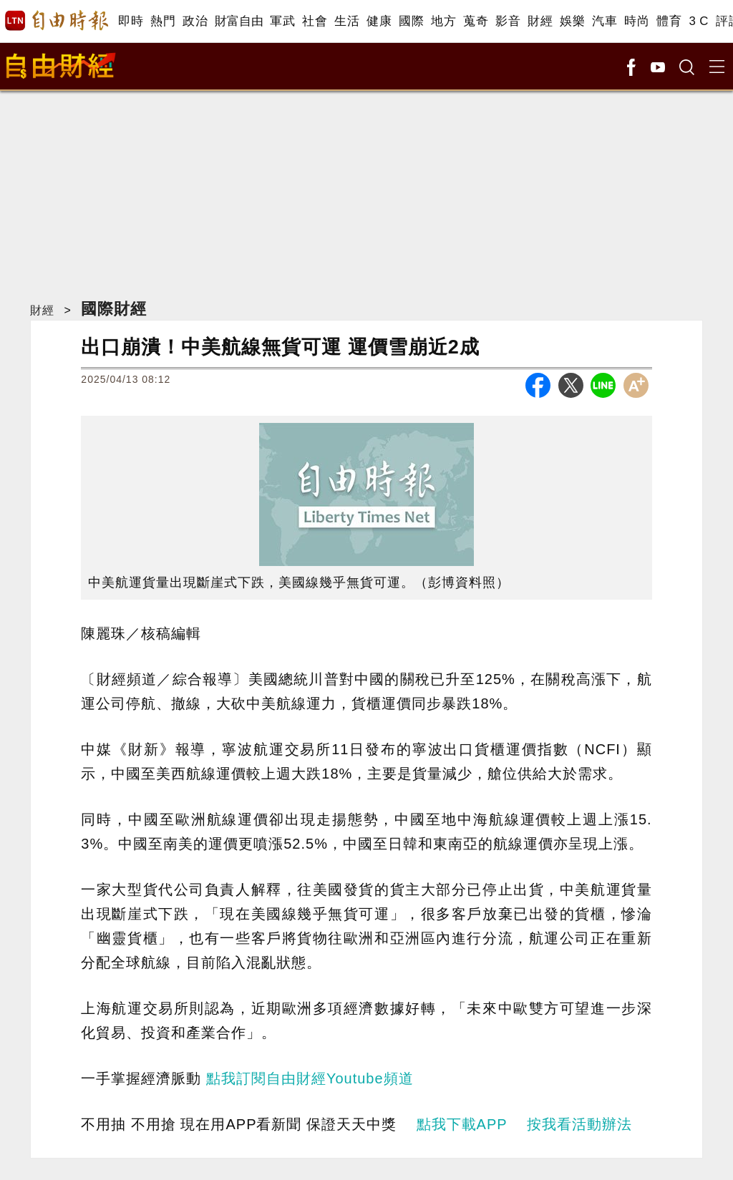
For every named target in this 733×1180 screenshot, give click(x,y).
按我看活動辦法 (579, 1124)
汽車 (604, 21)
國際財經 (114, 309)
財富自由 (239, 21)
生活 (346, 21)
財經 (540, 21)
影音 (507, 21)
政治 (195, 21)
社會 (314, 21)
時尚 (636, 21)
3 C (699, 21)
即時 (130, 21)
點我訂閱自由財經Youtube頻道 (310, 1078)
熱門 (162, 21)
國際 (411, 21)
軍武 (282, 21)
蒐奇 (475, 21)
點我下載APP (462, 1124)
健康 (379, 21)
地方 (443, 21)
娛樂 (572, 21)
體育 (668, 21)
